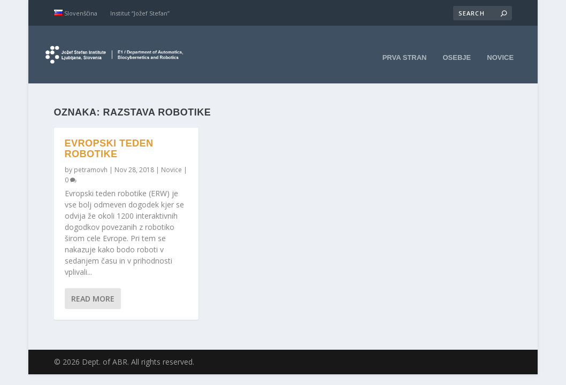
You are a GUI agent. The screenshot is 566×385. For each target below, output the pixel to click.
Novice (500, 49)
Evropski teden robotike (109, 139)
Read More (92, 289)
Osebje (457, 49)
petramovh (91, 160)
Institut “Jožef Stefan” (140, 13)
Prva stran (405, 49)
